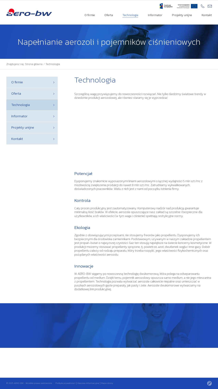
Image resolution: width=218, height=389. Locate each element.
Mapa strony (107, 383)
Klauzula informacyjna (88, 383)
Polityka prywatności (65, 383)
